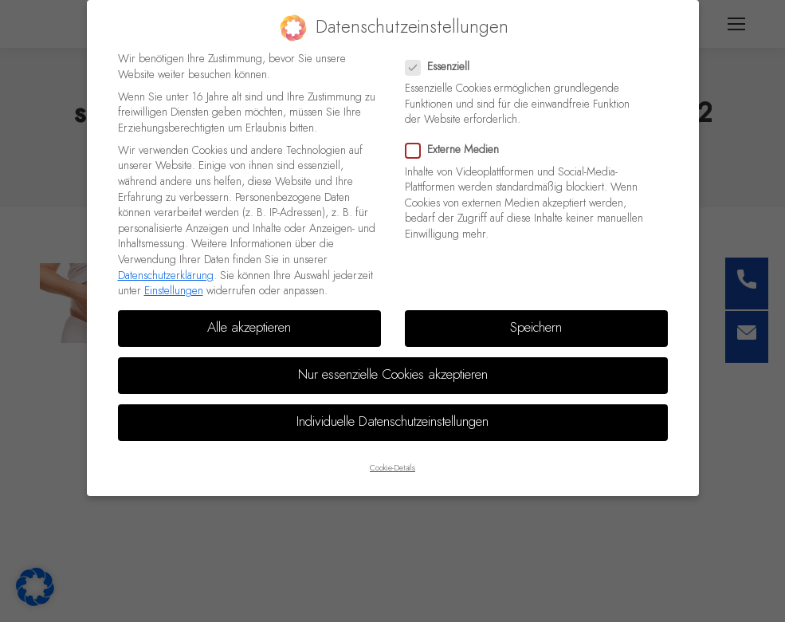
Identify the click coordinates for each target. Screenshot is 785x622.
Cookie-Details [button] (392, 468)
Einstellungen (173, 291)
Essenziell (442, 67)
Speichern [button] (536, 328)
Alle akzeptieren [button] (249, 328)
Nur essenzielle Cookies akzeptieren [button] (393, 375)
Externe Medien (457, 150)
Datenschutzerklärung (166, 275)
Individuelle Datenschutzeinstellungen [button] (392, 422)
